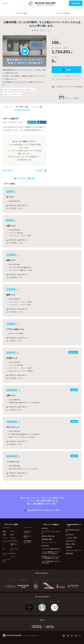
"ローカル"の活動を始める (50, 549)
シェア (55, 87)
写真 (4, 534)
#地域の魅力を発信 (16, 90)
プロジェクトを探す (21, 13)
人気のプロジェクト (27, 532)
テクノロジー (14, 549)
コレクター (36, 107)
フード (12, 556)
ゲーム (12, 538)
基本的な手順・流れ (48, 536)
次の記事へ (41, 170)
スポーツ (13, 553)
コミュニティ (46, 30)
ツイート (64, 87)
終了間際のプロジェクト (27, 542)
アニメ (5, 538)
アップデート (22, 107)
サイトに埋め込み (74, 87)
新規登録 (76, 3)
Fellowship (45, 545)
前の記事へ (8, 170)
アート (12, 531)
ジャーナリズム (6, 560)
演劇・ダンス (14, 545)
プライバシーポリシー (73, 550)
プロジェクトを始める (63, 13)
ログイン (5, 3)
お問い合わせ (70, 541)
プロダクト (14, 541)
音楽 (12, 534)
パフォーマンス (6, 554)
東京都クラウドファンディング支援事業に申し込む (50, 557)
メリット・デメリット (49, 542)
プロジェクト (8, 107)
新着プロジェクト (27, 537)
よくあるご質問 (71, 538)
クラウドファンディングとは (50, 532)
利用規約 (69, 547)
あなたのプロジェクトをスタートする (42, 510)
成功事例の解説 (46, 539)
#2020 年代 (70, 534)
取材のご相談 (70, 544)
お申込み (44, 528)
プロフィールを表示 (70, 98)
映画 (4, 531)
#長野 (5, 90)
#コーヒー (17, 94)
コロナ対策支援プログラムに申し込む (50, 562)
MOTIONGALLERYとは (73, 531)
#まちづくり (7, 94)
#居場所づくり (29, 90)
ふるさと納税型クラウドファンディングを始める (50, 553)
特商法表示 (70, 553)
